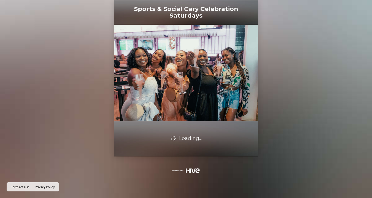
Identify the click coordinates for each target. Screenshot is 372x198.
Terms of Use (20, 187)
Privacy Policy (45, 187)
